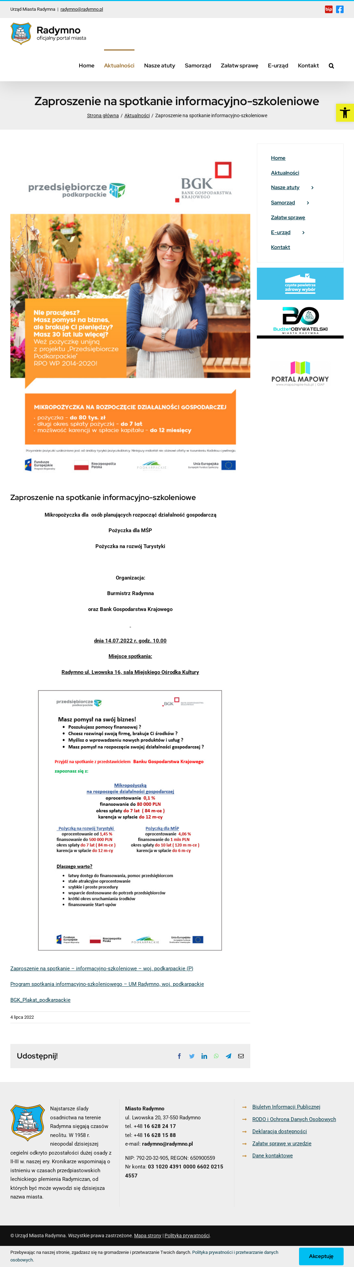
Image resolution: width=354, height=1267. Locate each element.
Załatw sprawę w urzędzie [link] (281, 1143)
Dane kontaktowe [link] (272, 1156)
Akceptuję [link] (321, 1256)
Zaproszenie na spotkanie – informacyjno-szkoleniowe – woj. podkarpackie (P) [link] (101, 968)
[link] (345, 113)
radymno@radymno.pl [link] (81, 9)
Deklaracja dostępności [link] (279, 1131)
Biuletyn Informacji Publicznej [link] (286, 1107)
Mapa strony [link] (147, 1235)
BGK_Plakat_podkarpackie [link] (40, 1000)
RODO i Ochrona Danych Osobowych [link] (294, 1119)
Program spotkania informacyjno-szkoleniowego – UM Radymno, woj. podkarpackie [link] (107, 984)
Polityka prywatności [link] (187, 1235)
